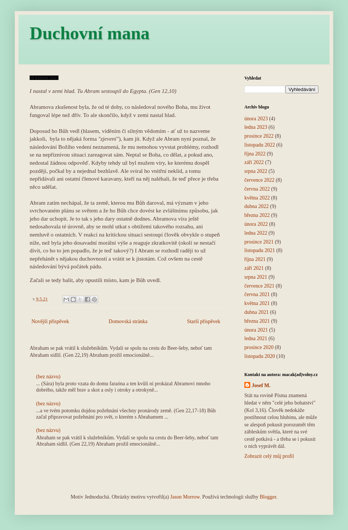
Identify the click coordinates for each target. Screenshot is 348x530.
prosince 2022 (259, 136)
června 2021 (257, 294)
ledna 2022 (255, 233)
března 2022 (257, 215)
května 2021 (257, 303)
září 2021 (254, 268)
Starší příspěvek (203, 321)
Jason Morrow (185, 497)
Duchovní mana (90, 33)
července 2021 (259, 286)
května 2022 (257, 198)
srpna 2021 (255, 277)
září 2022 (254, 162)
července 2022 (259, 180)
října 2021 (254, 259)
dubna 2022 (256, 206)
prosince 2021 (259, 242)
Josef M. (261, 385)
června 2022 (257, 189)
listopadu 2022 (259, 145)
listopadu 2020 (259, 356)
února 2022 (256, 224)
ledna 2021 (255, 338)
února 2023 (256, 118)
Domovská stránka (128, 321)
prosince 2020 (259, 347)
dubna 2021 (256, 312)
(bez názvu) (48, 376)
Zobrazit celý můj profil (269, 456)
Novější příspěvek (50, 321)
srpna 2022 (255, 171)
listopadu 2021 (259, 250)
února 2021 (256, 330)
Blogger (268, 497)
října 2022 (254, 154)
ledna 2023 (255, 127)
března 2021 (257, 321)
